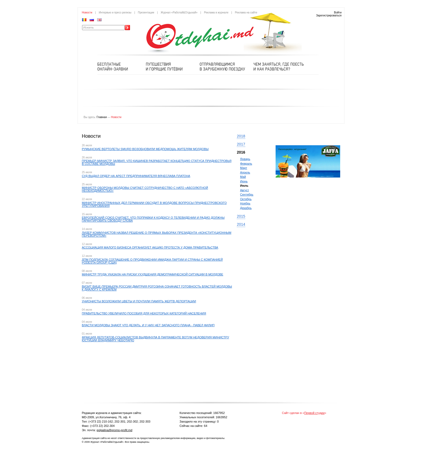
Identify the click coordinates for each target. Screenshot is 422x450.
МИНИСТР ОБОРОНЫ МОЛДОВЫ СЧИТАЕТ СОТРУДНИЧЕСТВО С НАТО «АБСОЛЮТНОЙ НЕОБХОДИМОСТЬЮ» (145, 189)
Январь (245, 159)
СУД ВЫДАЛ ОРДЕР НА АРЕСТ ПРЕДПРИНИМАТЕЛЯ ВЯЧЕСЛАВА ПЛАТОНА (136, 176)
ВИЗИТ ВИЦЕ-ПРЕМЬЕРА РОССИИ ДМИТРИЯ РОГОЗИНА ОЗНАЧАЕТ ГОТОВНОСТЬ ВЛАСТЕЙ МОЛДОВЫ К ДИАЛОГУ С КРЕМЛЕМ (157, 288)
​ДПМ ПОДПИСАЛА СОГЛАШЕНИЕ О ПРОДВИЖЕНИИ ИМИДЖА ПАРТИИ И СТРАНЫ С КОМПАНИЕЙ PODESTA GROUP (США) (152, 261)
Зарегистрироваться (329, 15)
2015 (241, 216)
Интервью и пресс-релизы (115, 12)
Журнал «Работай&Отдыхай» (179, 12)
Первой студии (314, 412)
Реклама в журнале (216, 12)
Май (243, 176)
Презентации (146, 12)
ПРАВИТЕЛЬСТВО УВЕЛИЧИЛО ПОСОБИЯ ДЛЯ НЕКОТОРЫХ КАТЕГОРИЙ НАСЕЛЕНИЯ (144, 313)
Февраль (246, 163)
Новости (87, 12)
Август (244, 190)
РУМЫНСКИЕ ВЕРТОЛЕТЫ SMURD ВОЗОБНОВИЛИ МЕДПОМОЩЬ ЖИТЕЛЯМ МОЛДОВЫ (145, 149)
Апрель (245, 172)
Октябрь (246, 199)
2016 (241, 152)
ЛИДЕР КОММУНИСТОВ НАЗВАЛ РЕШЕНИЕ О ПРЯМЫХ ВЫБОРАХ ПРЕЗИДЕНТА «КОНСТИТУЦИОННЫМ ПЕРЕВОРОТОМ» (156, 234)
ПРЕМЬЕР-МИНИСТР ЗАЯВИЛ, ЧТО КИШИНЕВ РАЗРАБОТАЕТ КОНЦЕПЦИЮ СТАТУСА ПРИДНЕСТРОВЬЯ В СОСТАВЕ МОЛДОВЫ (156, 162)
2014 (241, 224)
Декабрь (246, 208)
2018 (241, 136)
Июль (244, 185)
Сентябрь (246, 194)
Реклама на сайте (246, 12)
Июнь (244, 181)
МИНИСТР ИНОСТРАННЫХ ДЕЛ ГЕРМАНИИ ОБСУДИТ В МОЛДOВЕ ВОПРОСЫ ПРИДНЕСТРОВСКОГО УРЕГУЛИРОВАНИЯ (154, 204)
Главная (102, 117)
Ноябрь (245, 203)
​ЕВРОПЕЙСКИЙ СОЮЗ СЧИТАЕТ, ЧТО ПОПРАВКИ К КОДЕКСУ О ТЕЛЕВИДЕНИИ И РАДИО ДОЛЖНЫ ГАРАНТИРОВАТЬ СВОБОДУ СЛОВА (153, 219)
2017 (241, 144)
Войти (338, 12)
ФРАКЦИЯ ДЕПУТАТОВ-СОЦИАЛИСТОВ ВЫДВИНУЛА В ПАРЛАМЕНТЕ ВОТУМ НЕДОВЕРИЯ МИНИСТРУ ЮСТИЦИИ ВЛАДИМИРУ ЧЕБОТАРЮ (155, 339)
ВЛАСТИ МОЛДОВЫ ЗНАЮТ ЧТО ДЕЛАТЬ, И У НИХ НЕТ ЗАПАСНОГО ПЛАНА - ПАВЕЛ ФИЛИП (148, 325)
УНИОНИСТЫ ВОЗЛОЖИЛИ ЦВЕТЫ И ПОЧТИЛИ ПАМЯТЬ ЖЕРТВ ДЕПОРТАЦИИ (139, 301)
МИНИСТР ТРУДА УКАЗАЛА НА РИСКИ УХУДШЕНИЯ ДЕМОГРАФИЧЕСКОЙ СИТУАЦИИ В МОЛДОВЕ (152, 274)
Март (243, 167)
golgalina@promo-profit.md (114, 430)
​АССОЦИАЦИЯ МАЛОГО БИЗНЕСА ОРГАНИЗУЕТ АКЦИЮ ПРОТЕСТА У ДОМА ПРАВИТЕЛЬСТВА (150, 247)
